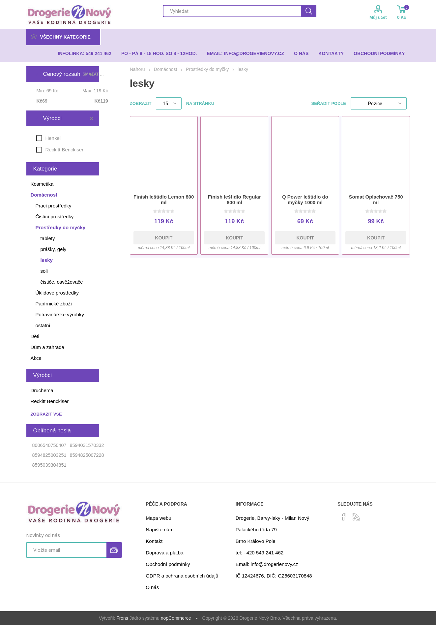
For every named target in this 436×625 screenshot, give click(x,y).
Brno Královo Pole (256, 541)
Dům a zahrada (47, 347)
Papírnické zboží (53, 303)
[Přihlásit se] (66, 550)
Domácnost (43, 195)
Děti (34, 336)
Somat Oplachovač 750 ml (376, 199)
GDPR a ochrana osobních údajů (182, 575)
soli (44, 271)
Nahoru (137, 69)
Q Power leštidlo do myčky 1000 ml (305, 199)
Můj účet (378, 17)
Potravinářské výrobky (59, 314)
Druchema (41, 390)
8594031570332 (87, 445)
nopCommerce (176, 618)
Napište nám (159, 529)
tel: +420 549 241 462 (260, 552)
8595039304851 (49, 465)
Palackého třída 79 (256, 529)
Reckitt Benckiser (64, 149)
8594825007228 (87, 455)
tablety (47, 238)
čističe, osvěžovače (61, 282)
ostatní (42, 325)
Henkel (53, 138)
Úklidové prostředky (57, 293)
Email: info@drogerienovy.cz (267, 564)
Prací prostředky (53, 205)
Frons (122, 618)
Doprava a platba (164, 552)
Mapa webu (158, 518)
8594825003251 (49, 455)
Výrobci (52, 118)
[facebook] (343, 517)
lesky (46, 260)
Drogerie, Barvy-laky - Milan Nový (272, 518)
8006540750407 (49, 445)
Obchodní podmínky (168, 564)
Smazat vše (94, 74)
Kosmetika (41, 184)
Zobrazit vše (46, 414)
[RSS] (356, 517)
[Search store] (232, 11)
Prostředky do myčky (60, 227)
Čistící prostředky (54, 216)
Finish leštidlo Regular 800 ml (234, 199)
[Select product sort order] (379, 103)
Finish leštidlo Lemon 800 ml (163, 199)
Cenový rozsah (61, 74)
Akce (35, 358)
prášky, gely (53, 249)
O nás (152, 587)
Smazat (91, 118)
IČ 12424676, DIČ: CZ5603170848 (274, 575)
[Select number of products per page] (169, 103)
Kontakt (154, 541)
